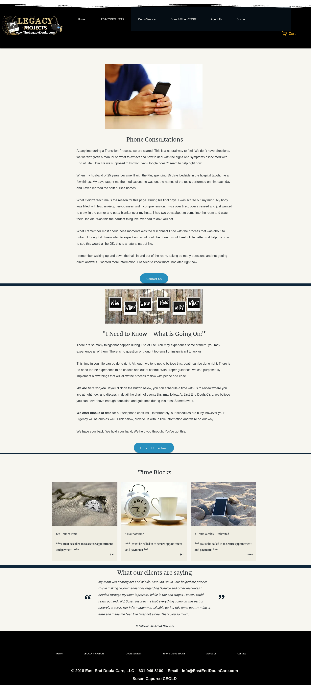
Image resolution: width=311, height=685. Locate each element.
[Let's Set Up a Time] (154, 448)
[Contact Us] (154, 278)
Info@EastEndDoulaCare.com (210, 671)
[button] (292, 33)
